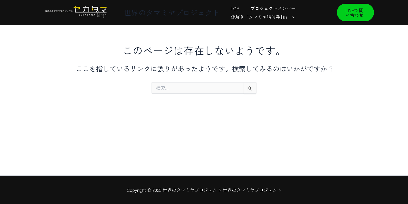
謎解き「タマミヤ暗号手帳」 (262, 16)
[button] (355, 12)
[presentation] (291, 16)
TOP (234, 8)
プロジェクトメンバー (270, 8)
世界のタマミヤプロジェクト (172, 12)
